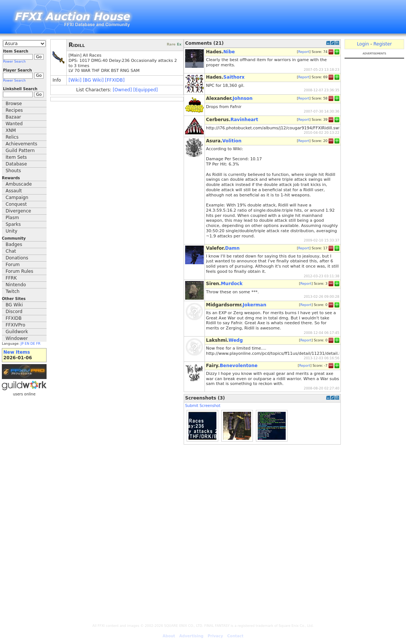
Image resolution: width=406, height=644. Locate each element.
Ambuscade (19, 184)
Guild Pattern (20, 150)
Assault (14, 190)
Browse (14, 103)
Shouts (13, 170)
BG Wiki (14, 304)
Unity (12, 231)
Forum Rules (19, 271)
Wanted (14, 123)
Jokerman (254, 304)
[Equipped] (145, 89)
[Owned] (122, 89)
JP (21, 343)
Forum (13, 264)
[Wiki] (75, 80)
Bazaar (13, 117)
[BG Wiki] (93, 80)
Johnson (242, 98)
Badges (14, 244)
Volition (232, 140)
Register (382, 44)
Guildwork (17, 331)
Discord (14, 311)
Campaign (17, 197)
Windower (17, 338)
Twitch (12, 291)
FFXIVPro (15, 325)
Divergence (18, 211)
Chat (11, 251)
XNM (11, 130)
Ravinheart (244, 119)
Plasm (12, 217)
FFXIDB (14, 318)
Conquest (16, 204)
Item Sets (16, 157)
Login (363, 44)
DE (33, 343)
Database (16, 164)
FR (38, 343)
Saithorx (234, 77)
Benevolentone (239, 365)
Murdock (231, 283)
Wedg (236, 340)
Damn (232, 248)
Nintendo (16, 284)
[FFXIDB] (114, 80)
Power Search (14, 61)
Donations (17, 258)
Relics (12, 137)
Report (303, 52)
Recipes (14, 110)
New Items (16, 352)
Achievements (21, 143)
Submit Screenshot (203, 406)
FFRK (11, 278)
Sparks (13, 224)
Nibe (229, 51)
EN (27, 343)
